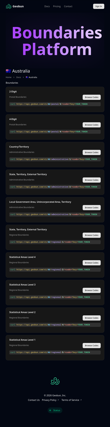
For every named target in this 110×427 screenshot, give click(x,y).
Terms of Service (72, 400)
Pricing (57, 6)
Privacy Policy (50, 400)
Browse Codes (91, 97)
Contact (68, 6)
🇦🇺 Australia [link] (31, 77)
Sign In (98, 6)
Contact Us (34, 400)
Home (8, 77)
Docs (47, 6)
